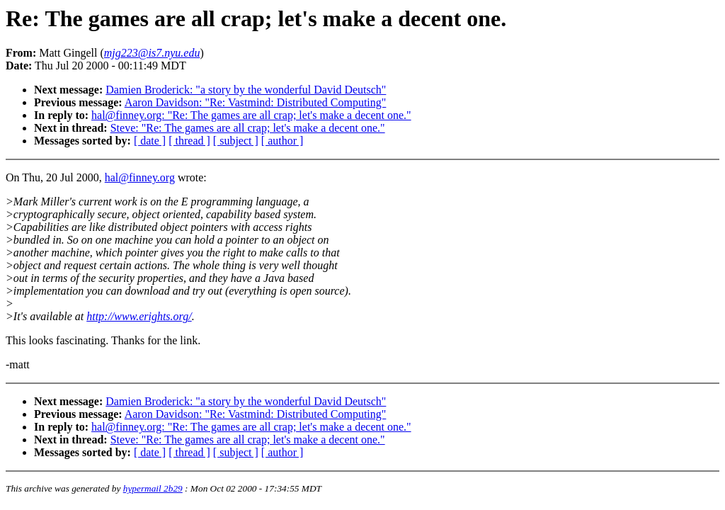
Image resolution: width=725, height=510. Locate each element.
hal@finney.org (140, 177)
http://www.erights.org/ (138, 316)
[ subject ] (235, 141)
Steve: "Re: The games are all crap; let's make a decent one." (247, 128)
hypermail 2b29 (153, 488)
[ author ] (282, 141)
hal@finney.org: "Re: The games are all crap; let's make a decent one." (251, 115)
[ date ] (150, 141)
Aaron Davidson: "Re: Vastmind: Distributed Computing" (256, 102)
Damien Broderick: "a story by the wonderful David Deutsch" (245, 90)
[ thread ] (189, 141)
